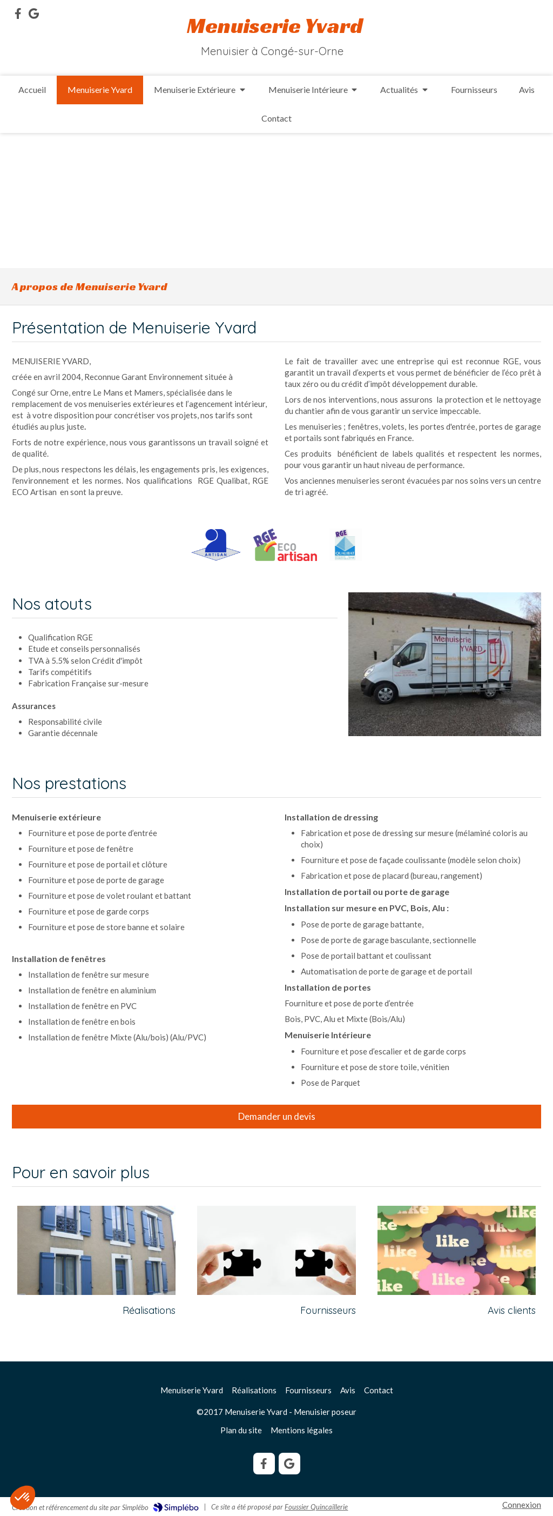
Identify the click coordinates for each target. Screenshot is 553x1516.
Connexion (521, 1505)
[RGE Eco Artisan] (285, 545)
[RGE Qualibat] (345, 545)
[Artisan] (216, 545)
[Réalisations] (96, 1250)
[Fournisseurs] (276, 1250)
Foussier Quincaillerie (316, 1506)
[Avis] (456, 1250)
